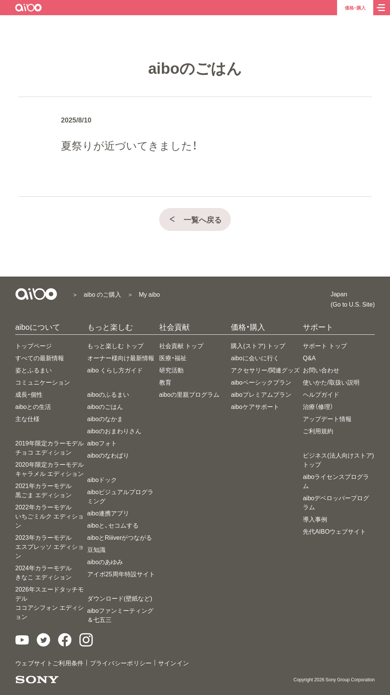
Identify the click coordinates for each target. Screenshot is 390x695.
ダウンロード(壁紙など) (119, 598)
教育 (165, 381)
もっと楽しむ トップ (115, 345)
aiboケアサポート (255, 406)
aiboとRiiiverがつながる (119, 537)
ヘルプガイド (321, 394)
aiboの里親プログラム (189, 394)
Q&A (309, 357)
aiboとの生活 (33, 406)
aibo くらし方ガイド (115, 369)
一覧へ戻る (195, 219)
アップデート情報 (327, 418)
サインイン (173, 662)
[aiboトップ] (29, 7)
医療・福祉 (173, 357)
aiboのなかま (105, 418)
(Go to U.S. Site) (353, 304)
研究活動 (171, 369)
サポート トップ (325, 345)
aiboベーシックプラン (261, 381)
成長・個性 (29, 394)
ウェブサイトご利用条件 (49, 662)
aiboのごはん (105, 406)
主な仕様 (27, 418)
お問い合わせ (321, 369)
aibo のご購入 (102, 294)
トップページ (33, 345)
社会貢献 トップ (181, 345)
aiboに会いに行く (255, 357)
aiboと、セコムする (113, 525)
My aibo (149, 294)
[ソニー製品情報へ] (37, 680)
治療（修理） (318, 406)
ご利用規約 (318, 430)
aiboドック (102, 479)
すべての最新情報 (39, 357)
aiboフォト (102, 442)
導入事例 (315, 518)
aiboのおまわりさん (114, 430)
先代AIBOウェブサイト (334, 531)
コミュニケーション (42, 381)
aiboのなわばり (108, 455)
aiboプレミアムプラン (261, 394)
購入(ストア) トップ (258, 345)
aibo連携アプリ (108, 512)
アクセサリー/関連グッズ (265, 369)
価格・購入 (355, 7)
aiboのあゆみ (105, 561)
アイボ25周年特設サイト (121, 573)
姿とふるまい (33, 369)
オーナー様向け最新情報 (120, 357)
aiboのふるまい (108, 394)
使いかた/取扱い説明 (331, 381)
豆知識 (96, 549)
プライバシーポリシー (121, 662)
